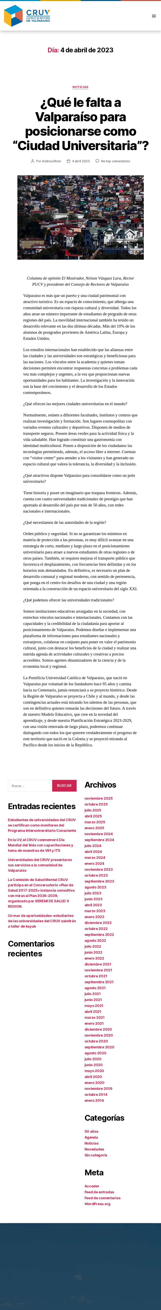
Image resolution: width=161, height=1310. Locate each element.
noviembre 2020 (99, 1035)
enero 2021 (94, 1023)
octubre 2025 (96, 804)
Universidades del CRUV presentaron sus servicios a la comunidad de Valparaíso (40, 865)
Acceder (92, 1186)
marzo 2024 (95, 857)
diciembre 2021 (98, 964)
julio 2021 (93, 994)
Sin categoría (96, 1155)
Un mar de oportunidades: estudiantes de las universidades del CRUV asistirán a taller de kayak (42, 921)
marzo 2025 (95, 822)
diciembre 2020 (98, 1029)
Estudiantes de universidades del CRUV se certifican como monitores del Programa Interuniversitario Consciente (42, 825)
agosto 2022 (95, 940)
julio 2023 (93, 893)
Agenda (91, 1137)
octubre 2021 (96, 976)
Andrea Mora (51, 161)
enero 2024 (94, 863)
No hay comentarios (115, 161)
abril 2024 (93, 852)
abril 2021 (93, 1011)
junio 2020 (94, 1065)
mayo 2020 (94, 1071)
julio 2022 (93, 946)
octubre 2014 (96, 1094)
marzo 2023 (95, 911)
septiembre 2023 (99, 881)
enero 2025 (94, 828)
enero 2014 (94, 1100)
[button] (154, 16)
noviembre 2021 (98, 970)
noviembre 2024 (99, 834)
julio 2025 (93, 810)
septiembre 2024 (99, 840)
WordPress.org (98, 1204)
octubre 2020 (96, 1041)
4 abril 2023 (81, 161)
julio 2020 (93, 1059)
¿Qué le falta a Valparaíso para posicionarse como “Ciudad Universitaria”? (80, 124)
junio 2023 (94, 899)
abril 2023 (93, 905)
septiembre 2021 (99, 982)
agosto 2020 (95, 1053)
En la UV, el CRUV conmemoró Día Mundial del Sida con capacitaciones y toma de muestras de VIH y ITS (40, 845)
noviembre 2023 (99, 869)
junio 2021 (93, 1000)
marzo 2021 (95, 1017)
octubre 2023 (96, 875)
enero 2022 (94, 958)
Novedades (94, 1149)
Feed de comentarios (103, 1198)
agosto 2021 (95, 988)
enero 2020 (95, 1083)
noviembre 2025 (99, 798)
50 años (91, 1131)
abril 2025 (93, 816)
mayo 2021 (94, 1006)
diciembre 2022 (98, 923)
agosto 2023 (95, 887)
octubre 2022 (96, 929)
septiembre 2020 (99, 1047)
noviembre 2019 (98, 1089)
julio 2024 (93, 846)
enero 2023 (94, 917)
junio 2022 (93, 952)
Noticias (80, 87)
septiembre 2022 (99, 934)
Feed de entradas (99, 1192)
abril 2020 (93, 1077)
